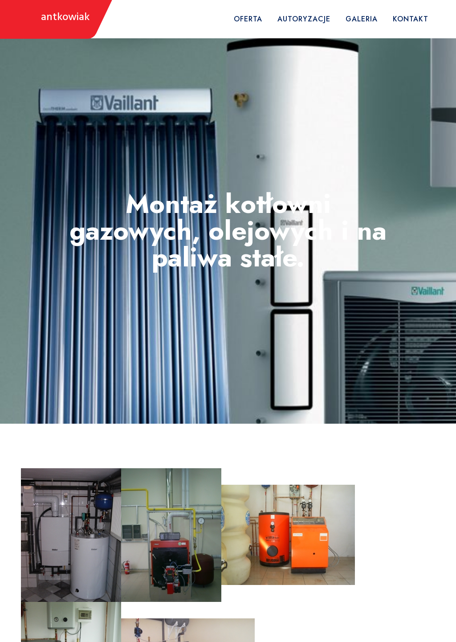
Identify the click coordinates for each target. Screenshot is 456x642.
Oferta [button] (248, 19)
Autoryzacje (303, 19)
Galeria (362, 19)
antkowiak (65, 17)
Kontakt (410, 19)
